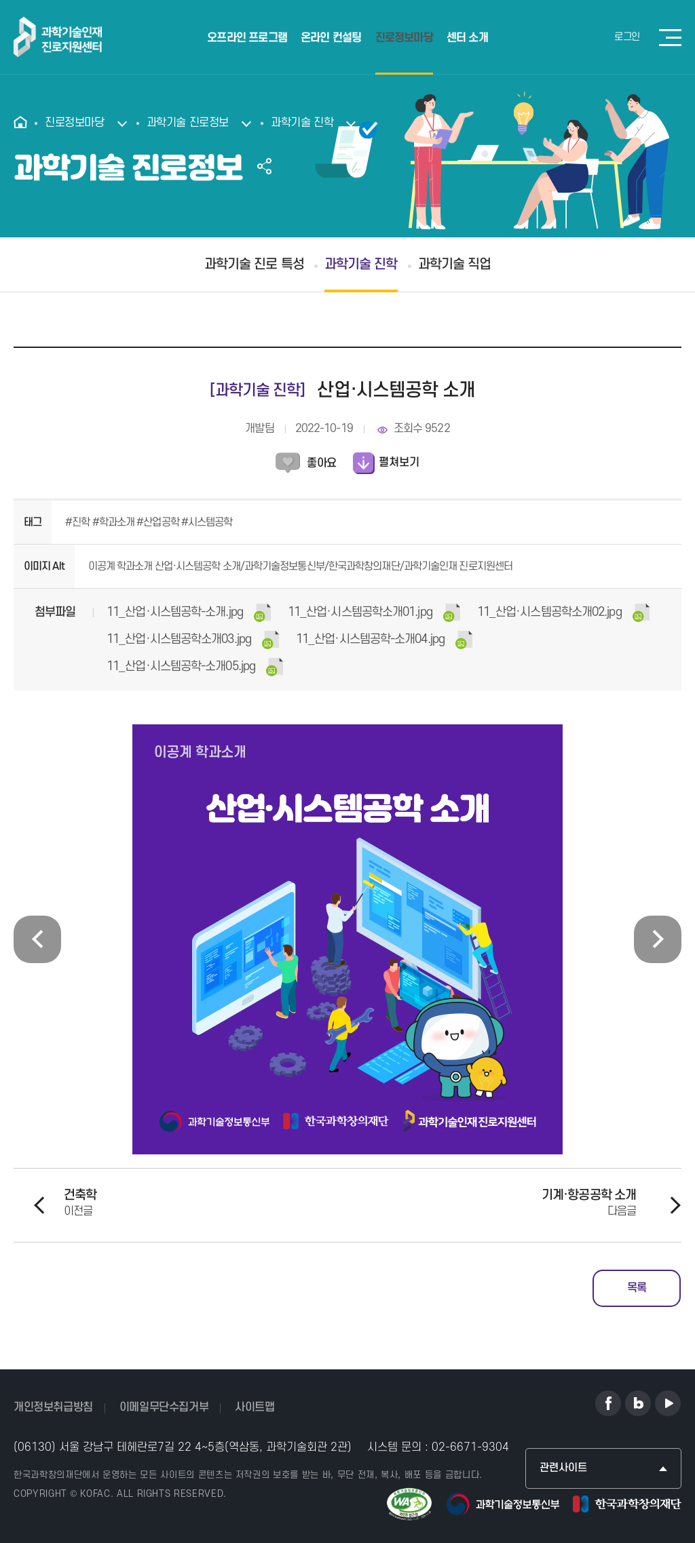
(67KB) (563, 613)
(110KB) (189, 613)
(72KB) (384, 640)
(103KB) (195, 667)
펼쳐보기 (399, 462)
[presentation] (37, 939)
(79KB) (374, 613)
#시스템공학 (207, 522)
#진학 (78, 522)
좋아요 (322, 463)
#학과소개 (114, 522)
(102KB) (193, 640)
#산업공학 (158, 522)
